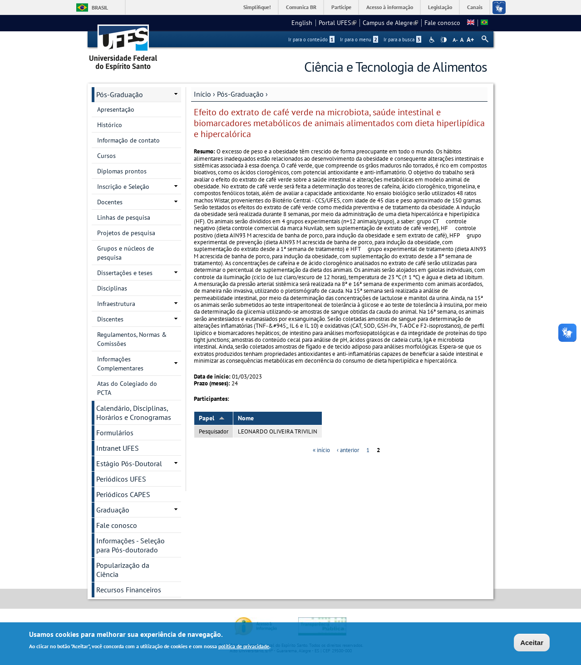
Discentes (110, 319)
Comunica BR (301, 7)
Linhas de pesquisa (123, 217)
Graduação (112, 509)
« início (321, 450)
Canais (475, 7)
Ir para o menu (359, 39)
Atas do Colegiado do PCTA (127, 388)
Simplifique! (257, 7)
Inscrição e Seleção (123, 186)
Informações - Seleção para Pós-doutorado (130, 545)
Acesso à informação (389, 7)
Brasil (100, 7)
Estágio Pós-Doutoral (129, 463)
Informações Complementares (120, 363)
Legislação (440, 7)
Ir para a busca (402, 39)
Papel (212, 418)
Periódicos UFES (121, 478)
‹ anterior (348, 450)
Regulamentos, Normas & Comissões (132, 339)
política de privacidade (243, 647)
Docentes (110, 202)
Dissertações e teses (125, 273)
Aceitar (531, 643)
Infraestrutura (116, 304)
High (443, 40)
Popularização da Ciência (122, 570)
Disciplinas (112, 288)
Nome (246, 418)
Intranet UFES (117, 448)
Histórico (109, 125)
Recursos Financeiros (128, 589)
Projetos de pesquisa (126, 233)
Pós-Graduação (240, 94)
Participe (341, 7)
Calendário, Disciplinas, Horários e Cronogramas (133, 413)
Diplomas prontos (122, 171)
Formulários (114, 432)
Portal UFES (337, 23)
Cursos (106, 156)
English (301, 23)
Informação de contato (128, 140)
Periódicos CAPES (123, 494)
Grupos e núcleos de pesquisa (125, 252)
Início (202, 94)
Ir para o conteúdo (311, 39)
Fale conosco (442, 23)
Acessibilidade (432, 40)
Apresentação (115, 109)
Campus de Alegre (390, 23)
